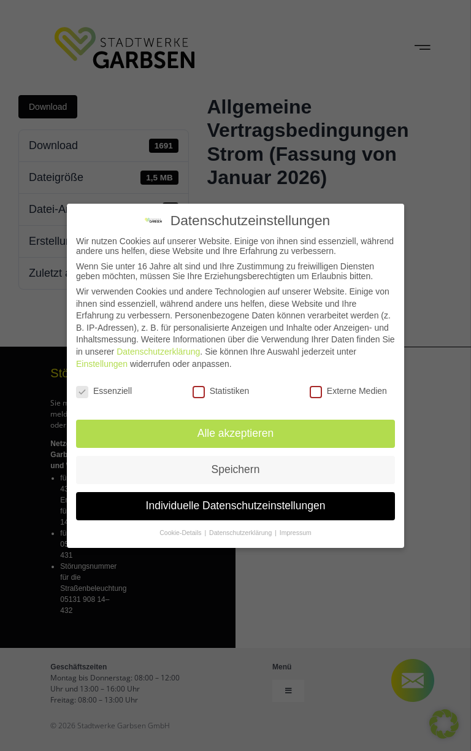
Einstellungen (102, 362)
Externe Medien (348, 390)
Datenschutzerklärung (158, 350)
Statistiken (221, 390)
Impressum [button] (296, 531)
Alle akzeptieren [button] (235, 432)
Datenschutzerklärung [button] (241, 531)
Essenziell (104, 390)
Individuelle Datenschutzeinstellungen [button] (236, 504)
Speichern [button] (236, 468)
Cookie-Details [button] (181, 531)
